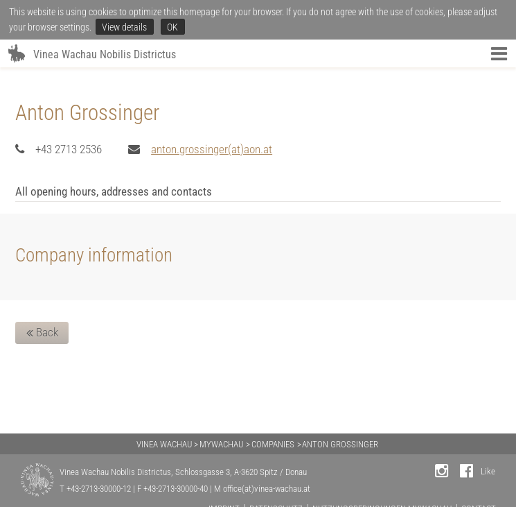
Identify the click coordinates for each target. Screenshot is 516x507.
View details (124, 27)
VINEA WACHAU (164, 444)
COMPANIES (272, 444)
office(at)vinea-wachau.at (266, 488)
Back (42, 333)
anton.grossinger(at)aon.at (211, 149)
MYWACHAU (221, 444)
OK (172, 27)
